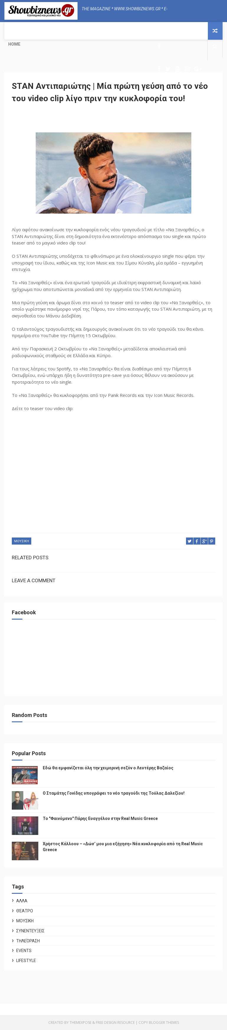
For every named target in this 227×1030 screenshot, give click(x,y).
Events (24, 950)
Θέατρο (24, 910)
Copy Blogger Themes (159, 1022)
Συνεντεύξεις (30, 931)
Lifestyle (26, 960)
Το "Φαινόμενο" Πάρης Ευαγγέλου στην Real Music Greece (100, 818)
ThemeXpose (80, 1022)
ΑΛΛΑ (21, 900)
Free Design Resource (115, 1022)
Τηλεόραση (28, 941)
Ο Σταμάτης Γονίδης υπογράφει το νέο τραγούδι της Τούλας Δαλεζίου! (114, 793)
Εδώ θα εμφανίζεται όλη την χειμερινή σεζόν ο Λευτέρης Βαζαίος (108, 768)
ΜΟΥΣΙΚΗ (21, 541)
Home (14, 44)
